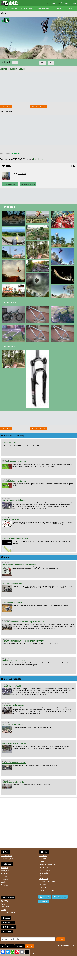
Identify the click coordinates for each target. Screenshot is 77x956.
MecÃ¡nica (5, 871)
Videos (69, 8)
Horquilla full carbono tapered (14, 462)
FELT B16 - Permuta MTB (12, 583)
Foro (4, 8)
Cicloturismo (8, 927)
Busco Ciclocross (9, 443)
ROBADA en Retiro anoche (13, 705)
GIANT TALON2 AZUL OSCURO (14, 744)
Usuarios (7, 932)
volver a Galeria (38, 107)
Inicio (10, 946)
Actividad (22, 174)
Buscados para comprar (14, 435)
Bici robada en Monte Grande (14, 763)
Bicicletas (57, 8)
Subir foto (45, 897)
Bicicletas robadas (11, 679)
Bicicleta (7, 864)
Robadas (4, 873)
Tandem (4, 882)
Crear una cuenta (68, 3)
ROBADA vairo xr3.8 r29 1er (13, 782)
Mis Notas (9, 347)
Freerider (4, 885)
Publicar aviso (59, 897)
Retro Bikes (43, 879)
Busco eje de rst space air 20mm (15, 539)
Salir (29, 946)
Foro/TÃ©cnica (6, 856)
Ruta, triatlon (44, 873)
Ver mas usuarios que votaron (12, 69)
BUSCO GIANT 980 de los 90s (14, 500)
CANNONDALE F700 (10, 519)
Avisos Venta (26, 8)
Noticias (4, 876)
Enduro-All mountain (47, 882)
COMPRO (4, 901)
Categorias (5, 907)
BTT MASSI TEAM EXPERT (13, 724)
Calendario (5, 879)
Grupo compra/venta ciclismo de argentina (19, 564)
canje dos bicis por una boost (14, 660)
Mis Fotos (9, 207)
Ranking (42, 884)
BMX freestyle (44, 870)
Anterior (5, 107)
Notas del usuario (28, 184)
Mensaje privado (9, 184)
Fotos (13, 8)
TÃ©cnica (4, 868)
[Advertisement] (38, 195)
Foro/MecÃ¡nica (7, 859)
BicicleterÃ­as (43, 8)
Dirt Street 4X (44, 867)
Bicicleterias (8, 922)
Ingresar (51, 3)
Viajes (41, 861)
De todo (42, 876)
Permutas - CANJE (8, 913)
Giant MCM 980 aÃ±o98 (11, 686)
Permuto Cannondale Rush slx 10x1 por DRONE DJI (23, 622)
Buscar (3, 910)
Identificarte (38, 159)
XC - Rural (43, 856)
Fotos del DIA (44, 887)
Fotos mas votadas (46, 890)
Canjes (5, 557)
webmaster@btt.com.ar (67, 945)
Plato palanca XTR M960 (12, 603)
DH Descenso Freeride (47, 864)
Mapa (20, 946)
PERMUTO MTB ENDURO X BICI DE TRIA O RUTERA (23, 641)
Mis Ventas (10, 302)
